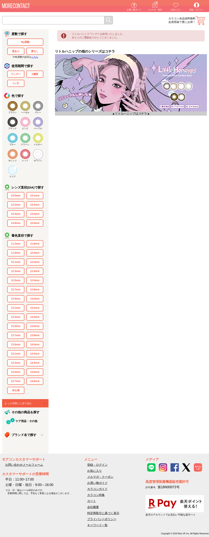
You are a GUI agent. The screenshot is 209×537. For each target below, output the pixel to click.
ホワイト (38, 160)
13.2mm (35, 307)
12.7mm (15, 289)
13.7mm (15, 335)
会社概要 (93, 507)
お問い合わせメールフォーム (24, 464)
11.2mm (15, 243)
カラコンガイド (97, 489)
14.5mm (35, 213)
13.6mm (35, 326)
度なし (35, 51)
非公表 (16, 390)
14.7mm (15, 381)
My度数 (25, 42)
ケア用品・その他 (26, 421)
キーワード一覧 (97, 525)
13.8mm (35, 335)
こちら (34, 57)
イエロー (38, 144)
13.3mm (15, 317)
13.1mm (15, 307)
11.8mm (35, 243)
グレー (38, 112)
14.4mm (15, 213)
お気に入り (175, 10)
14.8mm (15, 223)
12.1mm (15, 262)
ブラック (12, 128)
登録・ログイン (196, 10)
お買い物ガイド (134, 10)
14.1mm (35, 195)
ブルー (12, 144)
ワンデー (16, 74)
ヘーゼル (25, 112)
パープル (38, 128)
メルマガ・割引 (155, 10)
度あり (16, 51)
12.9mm (15, 298)
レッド (25, 160)
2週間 (35, 74)
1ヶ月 (15, 83)
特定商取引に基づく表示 (103, 513)
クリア (12, 176)
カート (200, 20)
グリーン (25, 144)
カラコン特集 (96, 495)
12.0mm (35, 252)
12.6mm (35, 280)
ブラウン (12, 112)
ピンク (25, 128)
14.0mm (15, 195)
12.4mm (35, 271)
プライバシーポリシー (101, 519)
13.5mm (15, 326)
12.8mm (35, 289)
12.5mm (15, 280)
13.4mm (35, 317)
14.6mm (35, 372)
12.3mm (15, 271)
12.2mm (35, 262)
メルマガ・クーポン (100, 476)
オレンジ (12, 160)
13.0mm (35, 298)
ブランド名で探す (23, 435)
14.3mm (35, 204)
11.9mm (15, 252)
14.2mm (15, 204)
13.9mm (15, 344)
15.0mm (35, 223)
